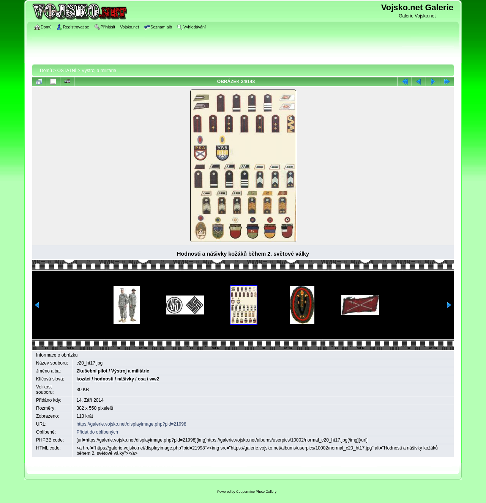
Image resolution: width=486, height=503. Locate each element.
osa (142, 379)
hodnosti (104, 379)
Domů (46, 70)
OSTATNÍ (66, 70)
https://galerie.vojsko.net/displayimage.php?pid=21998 (131, 424)
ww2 (154, 379)
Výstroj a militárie (99, 70)
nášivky (125, 379)
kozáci (84, 379)
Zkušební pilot (92, 371)
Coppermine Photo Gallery (256, 492)
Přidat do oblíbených (97, 432)
